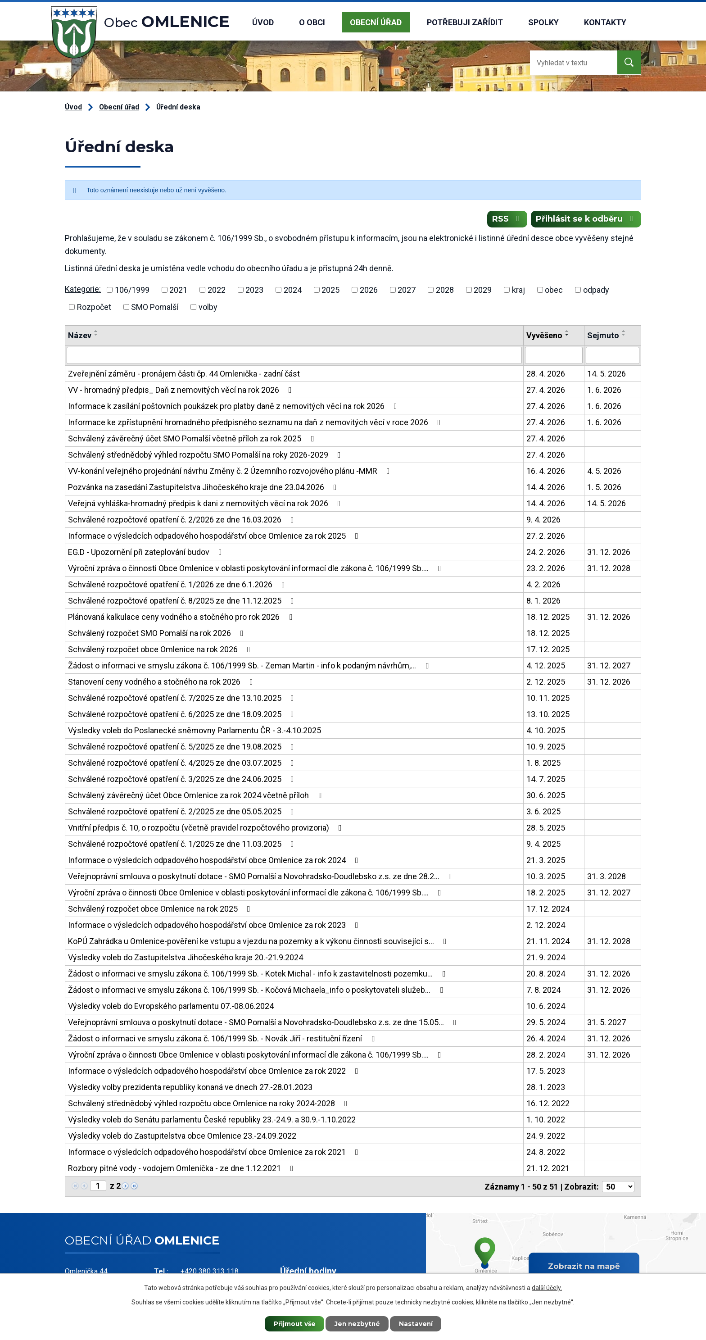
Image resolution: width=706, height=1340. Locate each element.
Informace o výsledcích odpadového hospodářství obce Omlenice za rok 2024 (215, 861)
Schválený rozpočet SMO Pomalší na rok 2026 (157, 634)
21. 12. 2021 (548, 1169)
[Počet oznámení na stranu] (618, 1187)
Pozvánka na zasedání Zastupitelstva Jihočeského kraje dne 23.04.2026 (204, 488)
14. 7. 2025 (545, 780)
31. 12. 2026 (608, 553)
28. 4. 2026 (545, 374)
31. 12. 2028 (608, 569)
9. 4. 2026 (543, 520)
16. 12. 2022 (548, 1104)
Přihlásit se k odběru (585, 220)
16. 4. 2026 (545, 472)
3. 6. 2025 (543, 812)
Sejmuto (603, 336)
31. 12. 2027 (608, 666)
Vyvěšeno (544, 336)
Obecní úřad (376, 22)
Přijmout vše (292, 1323)
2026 (369, 290)
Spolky (543, 22)
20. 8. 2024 (545, 974)
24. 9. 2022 (545, 1136)
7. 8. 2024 (543, 990)
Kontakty (605, 22)
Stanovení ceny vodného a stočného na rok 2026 (162, 682)
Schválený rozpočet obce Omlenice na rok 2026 (161, 650)
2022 (217, 290)
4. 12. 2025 (545, 666)
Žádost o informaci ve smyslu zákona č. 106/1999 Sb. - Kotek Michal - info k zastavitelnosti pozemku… (258, 974)
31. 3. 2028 (606, 877)
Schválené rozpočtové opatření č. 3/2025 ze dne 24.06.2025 (183, 780)
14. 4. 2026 (545, 488)
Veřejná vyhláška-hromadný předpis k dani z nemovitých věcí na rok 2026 (206, 504)
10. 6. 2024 (545, 1007)
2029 (483, 290)
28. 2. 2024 (545, 1055)
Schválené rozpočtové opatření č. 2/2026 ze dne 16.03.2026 (183, 520)
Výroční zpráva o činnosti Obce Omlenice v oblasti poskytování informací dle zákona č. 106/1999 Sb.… (256, 569)
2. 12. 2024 (545, 926)
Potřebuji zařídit (465, 22)
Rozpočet (94, 308)
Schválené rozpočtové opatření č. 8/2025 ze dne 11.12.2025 (183, 601)
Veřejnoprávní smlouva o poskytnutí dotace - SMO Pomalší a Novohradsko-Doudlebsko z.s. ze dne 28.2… (262, 877)
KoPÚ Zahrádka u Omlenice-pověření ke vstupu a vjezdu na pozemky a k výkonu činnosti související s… (259, 942)
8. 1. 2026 (543, 601)
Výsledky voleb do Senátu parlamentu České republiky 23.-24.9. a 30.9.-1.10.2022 (212, 1120)
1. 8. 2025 (543, 763)
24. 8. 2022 (545, 1153)
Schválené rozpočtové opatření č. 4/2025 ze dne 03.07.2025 (183, 763)
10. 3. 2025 (545, 877)
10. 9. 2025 (545, 747)
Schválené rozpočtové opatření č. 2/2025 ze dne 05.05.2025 (183, 812)
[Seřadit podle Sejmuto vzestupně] (624, 332)
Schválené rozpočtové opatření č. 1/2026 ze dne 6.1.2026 (178, 585)
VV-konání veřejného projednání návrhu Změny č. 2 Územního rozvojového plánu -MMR (231, 472)
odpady (596, 290)
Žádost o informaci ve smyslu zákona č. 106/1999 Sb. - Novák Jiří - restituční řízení (223, 1039)
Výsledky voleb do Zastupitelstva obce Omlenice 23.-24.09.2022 (182, 1136)
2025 (330, 290)
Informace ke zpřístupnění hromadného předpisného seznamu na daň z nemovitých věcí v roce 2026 (256, 423)
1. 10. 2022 (545, 1120)
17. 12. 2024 (548, 909)
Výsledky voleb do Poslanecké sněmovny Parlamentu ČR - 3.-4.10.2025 (194, 731)
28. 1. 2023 (545, 1088)
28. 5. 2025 (545, 828)
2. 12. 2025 (545, 682)
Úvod (263, 22)
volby (208, 308)
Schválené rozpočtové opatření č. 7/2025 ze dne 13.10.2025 (183, 699)
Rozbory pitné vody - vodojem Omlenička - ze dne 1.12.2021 (182, 1169)
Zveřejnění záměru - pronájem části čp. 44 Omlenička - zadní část (184, 374)
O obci (312, 22)
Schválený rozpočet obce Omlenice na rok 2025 (161, 909)
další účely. (547, 1287)
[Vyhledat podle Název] (294, 356)
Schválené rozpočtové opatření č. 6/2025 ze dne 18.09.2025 (183, 715)
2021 (178, 290)
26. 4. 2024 (545, 1039)
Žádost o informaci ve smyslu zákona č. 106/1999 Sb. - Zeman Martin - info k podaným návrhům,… (250, 666)
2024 (293, 290)
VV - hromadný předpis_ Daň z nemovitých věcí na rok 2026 (181, 390)
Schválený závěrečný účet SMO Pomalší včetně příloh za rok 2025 (192, 439)
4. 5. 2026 (604, 472)
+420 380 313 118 (210, 1271)
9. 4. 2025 (543, 844)
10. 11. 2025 (548, 699)
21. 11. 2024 (548, 942)
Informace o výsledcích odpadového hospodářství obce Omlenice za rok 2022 (215, 1072)
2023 (254, 290)
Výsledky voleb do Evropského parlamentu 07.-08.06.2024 (171, 1007)
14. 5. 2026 (606, 374)
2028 (445, 290)
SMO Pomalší (154, 308)
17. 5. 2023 (545, 1072)
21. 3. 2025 (545, 861)
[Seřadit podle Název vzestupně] (96, 332)
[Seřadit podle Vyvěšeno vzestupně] (567, 332)
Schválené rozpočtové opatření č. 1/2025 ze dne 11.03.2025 (183, 844)
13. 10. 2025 (548, 715)
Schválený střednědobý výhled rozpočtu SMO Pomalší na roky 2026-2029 (206, 455)
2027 (407, 290)
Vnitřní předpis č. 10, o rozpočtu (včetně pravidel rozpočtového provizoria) (206, 828)
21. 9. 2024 (545, 958)
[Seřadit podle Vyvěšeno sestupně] (567, 335)
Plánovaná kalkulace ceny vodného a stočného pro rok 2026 (182, 617)
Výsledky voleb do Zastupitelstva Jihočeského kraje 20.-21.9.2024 (185, 958)
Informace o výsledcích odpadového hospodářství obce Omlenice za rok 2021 (215, 1153)
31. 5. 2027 (606, 1023)
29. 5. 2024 (545, 1023)
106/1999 (132, 290)
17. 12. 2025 (548, 650)
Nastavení (418, 1323)
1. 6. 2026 (604, 390)
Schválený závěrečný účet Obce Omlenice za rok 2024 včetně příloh (196, 796)
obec (554, 290)
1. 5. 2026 (604, 488)
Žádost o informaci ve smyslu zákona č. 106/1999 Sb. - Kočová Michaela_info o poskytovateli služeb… (257, 990)
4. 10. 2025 (545, 731)
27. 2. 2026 (545, 536)
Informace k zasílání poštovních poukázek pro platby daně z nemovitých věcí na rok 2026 (234, 407)
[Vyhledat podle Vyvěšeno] (554, 356)
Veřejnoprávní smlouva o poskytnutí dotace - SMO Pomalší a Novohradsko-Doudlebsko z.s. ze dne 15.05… (264, 1023)
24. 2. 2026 (545, 553)
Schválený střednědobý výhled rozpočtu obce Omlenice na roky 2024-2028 (209, 1104)
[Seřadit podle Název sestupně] (96, 335)
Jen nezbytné (357, 1323)
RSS (504, 220)
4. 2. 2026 (543, 585)
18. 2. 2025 (545, 893)
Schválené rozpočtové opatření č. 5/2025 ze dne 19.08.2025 (183, 747)
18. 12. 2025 (548, 617)
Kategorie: (83, 290)
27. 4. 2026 (545, 390)
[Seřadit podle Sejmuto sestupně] (624, 335)
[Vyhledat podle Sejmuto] (612, 356)
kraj (518, 290)
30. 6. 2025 (545, 796)
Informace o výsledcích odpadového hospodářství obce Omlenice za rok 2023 (215, 926)
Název (79, 336)
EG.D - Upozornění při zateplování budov (147, 553)
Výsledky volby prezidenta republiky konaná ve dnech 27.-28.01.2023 (190, 1088)
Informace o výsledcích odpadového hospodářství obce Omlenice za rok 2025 (215, 536)
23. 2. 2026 (545, 569)
